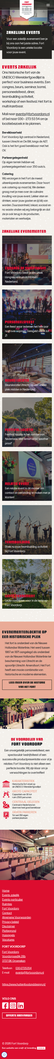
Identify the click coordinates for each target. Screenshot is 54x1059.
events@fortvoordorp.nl (33, 114)
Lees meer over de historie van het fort (27, 685)
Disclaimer (8, 926)
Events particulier (12, 899)
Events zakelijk (10, 895)
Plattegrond (9, 931)
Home (5, 891)
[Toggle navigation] (48, 5)
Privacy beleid (10, 922)
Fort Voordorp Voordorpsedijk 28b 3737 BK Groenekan (14, 956)
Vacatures (8, 940)
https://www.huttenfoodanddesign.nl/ (24, 984)
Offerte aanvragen (19, 1015)
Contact (7, 913)
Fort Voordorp (10, 908)
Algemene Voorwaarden (16, 917)
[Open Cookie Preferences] (4, 1055)
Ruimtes (7, 904)
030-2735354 (24, 968)
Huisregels (8, 935)
